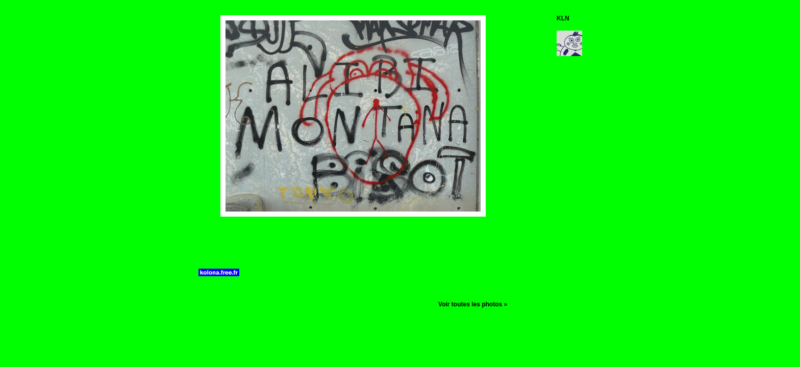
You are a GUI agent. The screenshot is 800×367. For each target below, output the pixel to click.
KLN (563, 18)
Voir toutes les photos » (472, 304)
